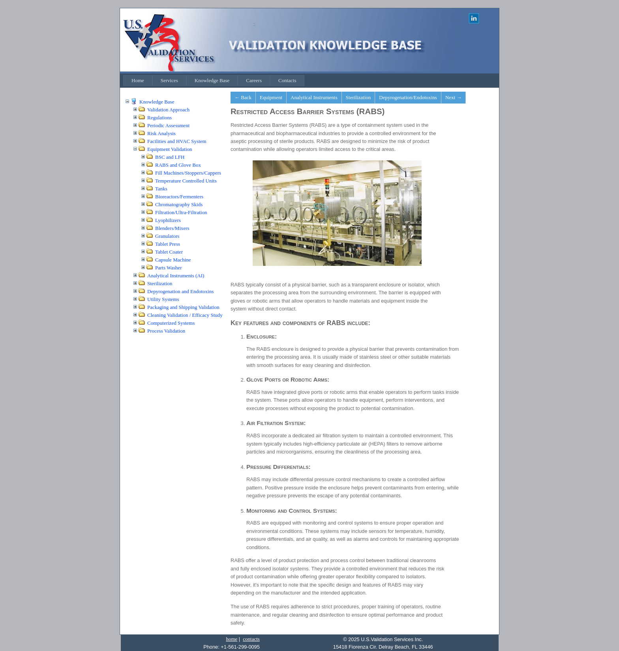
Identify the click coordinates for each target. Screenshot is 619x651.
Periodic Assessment (168, 125)
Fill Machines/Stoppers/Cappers (188, 173)
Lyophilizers (168, 220)
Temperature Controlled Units (186, 181)
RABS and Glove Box (178, 165)
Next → (453, 97)
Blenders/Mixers (172, 228)
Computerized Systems (171, 323)
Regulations (159, 117)
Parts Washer (168, 268)
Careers (254, 80)
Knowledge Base (212, 80)
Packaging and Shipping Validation (183, 307)
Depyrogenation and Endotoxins (180, 291)
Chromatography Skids (179, 204)
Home (137, 80)
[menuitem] (137, 80)
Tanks (161, 189)
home (231, 639)
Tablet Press (167, 244)
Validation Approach (168, 110)
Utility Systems (163, 299)
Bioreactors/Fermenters (179, 196)
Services (169, 80)
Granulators (167, 236)
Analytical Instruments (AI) (175, 275)
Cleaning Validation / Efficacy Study (185, 315)
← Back (242, 97)
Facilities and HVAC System (176, 141)
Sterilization (160, 283)
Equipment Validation (169, 149)
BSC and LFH (169, 157)
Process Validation (166, 331)
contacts (251, 639)
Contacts (287, 80)
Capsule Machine (173, 260)
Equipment (271, 97)
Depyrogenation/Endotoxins (408, 97)
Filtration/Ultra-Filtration (181, 212)
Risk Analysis (161, 133)
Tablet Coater (169, 252)
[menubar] (213, 80)
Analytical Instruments (314, 97)
